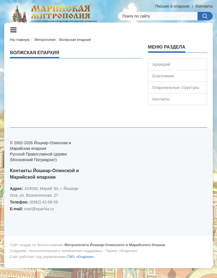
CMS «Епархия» (80, 257)
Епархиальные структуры (176, 87)
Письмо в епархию (172, 6)
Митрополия (44, 40)
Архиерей (161, 64)
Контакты (204, 6)
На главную (20, 40)
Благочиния (163, 76)
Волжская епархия (75, 40)
